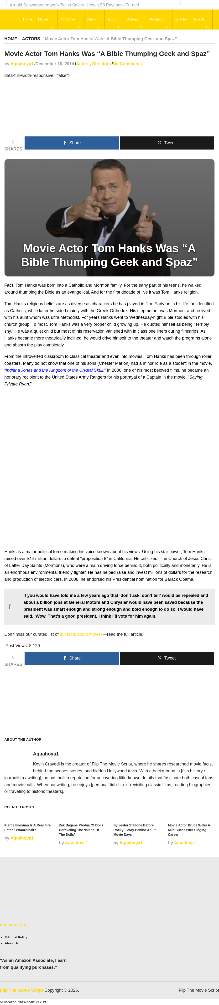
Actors (31, 38)
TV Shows (68, 19)
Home (28, 19)
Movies (44, 19)
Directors (101, 63)
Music (92, 19)
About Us (12, 943)
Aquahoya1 (22, 63)
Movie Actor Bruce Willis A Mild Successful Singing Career (189, 829)
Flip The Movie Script (21, 990)
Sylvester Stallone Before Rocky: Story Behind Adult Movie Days (134, 829)
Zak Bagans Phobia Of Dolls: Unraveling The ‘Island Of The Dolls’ (81, 829)
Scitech (197, 19)
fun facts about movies (81, 634)
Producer (156, 19)
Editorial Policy (16, 937)
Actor (112, 19)
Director (180, 19)
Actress (132, 19)
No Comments (127, 63)
